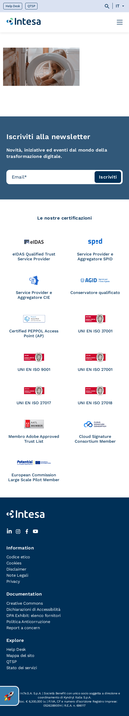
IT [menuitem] (117, 6)
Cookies (13, 563)
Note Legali (17, 575)
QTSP (31, 6)
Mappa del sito (20, 655)
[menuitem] (121, 6)
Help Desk (13, 6)
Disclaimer (16, 569)
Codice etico (18, 557)
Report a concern (23, 627)
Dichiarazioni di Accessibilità (33, 609)
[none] (121, 6)
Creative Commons (24, 603)
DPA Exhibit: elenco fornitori (33, 615)
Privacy (13, 581)
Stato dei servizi (21, 667)
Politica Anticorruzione (28, 621)
